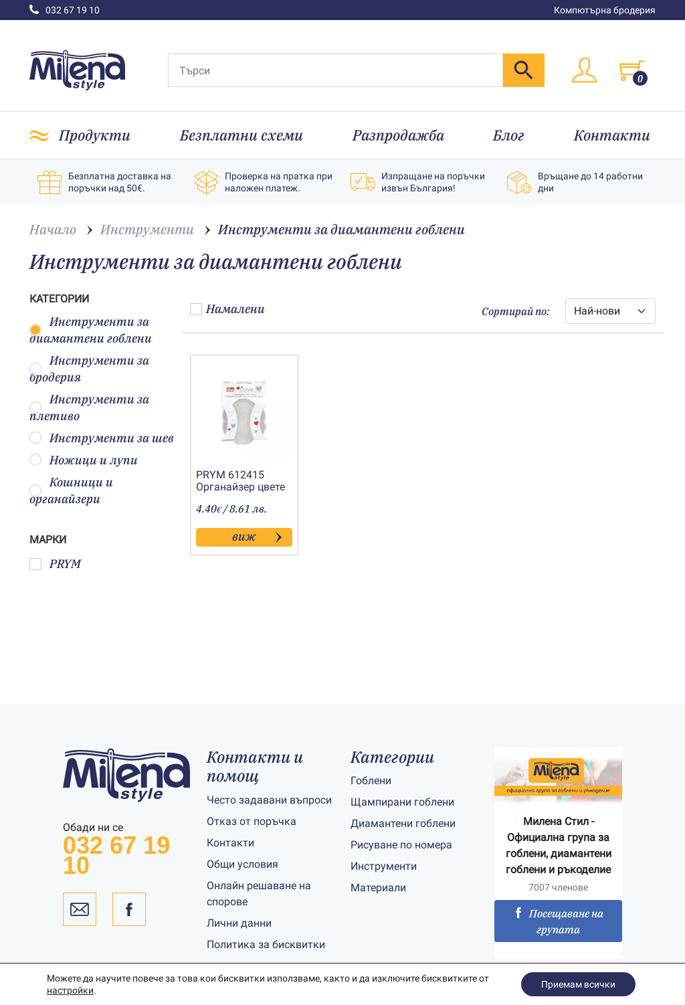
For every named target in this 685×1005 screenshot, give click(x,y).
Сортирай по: (515, 311)
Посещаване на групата (558, 921)
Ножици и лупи (83, 460)
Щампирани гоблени (402, 802)
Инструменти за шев (101, 438)
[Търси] (335, 70)
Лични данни (239, 923)
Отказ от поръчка (251, 821)
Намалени (227, 308)
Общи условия (242, 864)
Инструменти (384, 866)
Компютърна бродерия (605, 10)
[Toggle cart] (632, 70)
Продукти (94, 135)
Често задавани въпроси (269, 800)
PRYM (55, 563)
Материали (378, 887)
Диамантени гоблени (403, 823)
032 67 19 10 (64, 10)
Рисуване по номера (401, 844)
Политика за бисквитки (266, 944)
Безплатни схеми (241, 135)
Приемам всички (578, 984)
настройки (70, 990)
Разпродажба (398, 135)
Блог (508, 135)
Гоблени (371, 780)
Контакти (612, 135)
